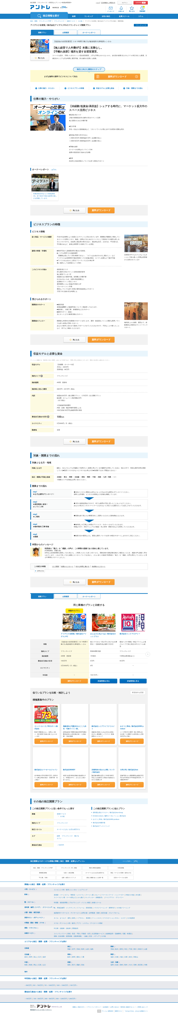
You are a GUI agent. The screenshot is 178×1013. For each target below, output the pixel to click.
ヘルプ (98, 3)
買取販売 (75, 928)
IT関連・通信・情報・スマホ (34, 922)
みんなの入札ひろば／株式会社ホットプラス (103, 635)
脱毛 (73, 917)
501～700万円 (38, 984)
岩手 (73, 948)
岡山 (35, 964)
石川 (39, 956)
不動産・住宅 (85, 933)
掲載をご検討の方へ (78, 1006)
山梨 (145, 948)
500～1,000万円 (61, 998)
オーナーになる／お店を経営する (68, 829)
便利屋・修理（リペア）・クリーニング (38, 907)
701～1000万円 (49, 984)
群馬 (121, 948)
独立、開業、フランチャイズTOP (40, 21)
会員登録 (141, 3)
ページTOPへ (127, 861)
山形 (87, 948)
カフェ (59, 838)
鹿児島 (140, 964)
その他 (80, 21)
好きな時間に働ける (82, 566)
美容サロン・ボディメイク (33, 917)
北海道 (26, 947)
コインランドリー (60, 933)
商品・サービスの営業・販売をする (121, 872)
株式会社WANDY (69, 769)
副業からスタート (67, 566)
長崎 (121, 964)
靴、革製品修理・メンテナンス (64, 907)
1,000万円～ (72, 998)
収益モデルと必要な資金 (105, 88)
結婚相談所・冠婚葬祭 (113, 933)
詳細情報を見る (104, 681)
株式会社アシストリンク (101, 825)
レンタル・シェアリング (79, 889)
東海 (68, 954)
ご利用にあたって (142, 1006)
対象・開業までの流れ (134, 88)
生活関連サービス (98, 933)
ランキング (88, 16)
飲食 (25, 894)
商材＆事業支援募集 (95, 867)
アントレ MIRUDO (107, 1010)
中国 (25, 962)
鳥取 (25, 964)
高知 (82, 964)
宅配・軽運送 (127, 933)
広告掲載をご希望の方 (108, 3)
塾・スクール (29, 901)
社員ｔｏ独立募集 (69, 872)
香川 (73, 964)
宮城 (78, 948)
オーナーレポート (89, 33)
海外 (25, 971)
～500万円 (28, 984)
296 (64, 7)
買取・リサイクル (30, 927)
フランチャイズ (59, 21)
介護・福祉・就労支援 (32, 912)
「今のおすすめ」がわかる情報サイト (136, 1010)
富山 (35, 956)
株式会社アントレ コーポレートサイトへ (41, 1009)
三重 (82, 956)
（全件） (53, 170)
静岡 (73, 956)
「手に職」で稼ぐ (43, 877)
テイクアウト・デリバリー (114, 897)
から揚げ (81, 897)
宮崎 (135, 964)
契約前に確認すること (128, 1006)
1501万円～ (74, 984)
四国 (68, 962)
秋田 (82, 948)
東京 (135, 948)
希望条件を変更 (138, 692)
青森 (68, 948)
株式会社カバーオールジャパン (45, 769)
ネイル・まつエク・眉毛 (62, 917)
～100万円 (60, 844)
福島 (91, 948)
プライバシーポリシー (94, 1006)
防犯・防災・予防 (74, 933)
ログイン (125, 3)
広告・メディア (94, 935)
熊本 (125, 964)
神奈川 (140, 948)
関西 (112, 954)
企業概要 (65, 33)
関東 (112, 946)
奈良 (130, 956)
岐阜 (68, 956)
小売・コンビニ (29, 888)
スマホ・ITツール (60, 922)
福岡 (112, 964)
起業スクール (124, 16)
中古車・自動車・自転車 (62, 928)
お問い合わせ (114, 1006)
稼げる (76, 835)
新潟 (25, 956)
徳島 (68, 964)
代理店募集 (121, 867)
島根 (30, 964)
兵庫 (125, 956)
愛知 (78, 956)
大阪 (121, 956)
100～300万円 (38, 998)
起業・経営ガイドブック (69, 877)
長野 (30, 956)
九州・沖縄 (114, 962)
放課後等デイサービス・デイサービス (67, 912)
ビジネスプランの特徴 (76, 88)
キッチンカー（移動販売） (94, 897)
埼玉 (125, 948)
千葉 (130, 948)
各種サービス (71, 21)
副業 (74, 16)
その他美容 (131, 917)
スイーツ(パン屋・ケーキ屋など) (65, 897)
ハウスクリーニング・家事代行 (104, 907)
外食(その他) (130, 894)
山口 (44, 964)
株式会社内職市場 (99, 822)
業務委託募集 (43, 872)
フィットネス (96, 917)
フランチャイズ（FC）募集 (69, 867)
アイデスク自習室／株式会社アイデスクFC (73, 635)
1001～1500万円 (62, 984)
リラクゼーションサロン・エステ (114, 917)
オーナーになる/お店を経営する (95, 872)
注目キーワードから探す (121, 877)
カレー (97, 894)
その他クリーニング (123, 907)
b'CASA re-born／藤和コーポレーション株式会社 (109, 815)
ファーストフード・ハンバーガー (112, 894)
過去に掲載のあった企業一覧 (94, 877)
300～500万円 (50, 998)
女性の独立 (106, 16)
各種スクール (96, 902)
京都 (116, 956)
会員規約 (106, 1006)
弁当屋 (138, 894)
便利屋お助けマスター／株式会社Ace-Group (108, 812)
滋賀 (112, 956)
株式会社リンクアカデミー (130, 634)
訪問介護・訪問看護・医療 (90, 912)
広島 (39, 964)
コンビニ (57, 889)
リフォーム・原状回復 (84, 907)
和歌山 (135, 956)
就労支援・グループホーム (110, 912)
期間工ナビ (118, 1010)
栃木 (116, 948)
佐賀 (116, 964)
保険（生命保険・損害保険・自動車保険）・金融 (70, 935)
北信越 (26, 954)
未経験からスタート (99, 566)
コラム (140, 16)
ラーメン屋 (90, 894)
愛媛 (78, 964)
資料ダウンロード (117, 76)
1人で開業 (55, 566)
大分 (130, 964)
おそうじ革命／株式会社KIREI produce (106, 818)
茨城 (112, 948)
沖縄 (145, 964)
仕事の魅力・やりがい (46, 88)
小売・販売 (65, 889)
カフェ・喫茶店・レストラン (74, 894)
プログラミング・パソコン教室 (79, 902)
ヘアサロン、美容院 (83, 917)
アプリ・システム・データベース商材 (89, 922)
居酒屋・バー (58, 894)
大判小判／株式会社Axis (129, 769)
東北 (68, 946)
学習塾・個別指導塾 (61, 902)
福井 (44, 956)
